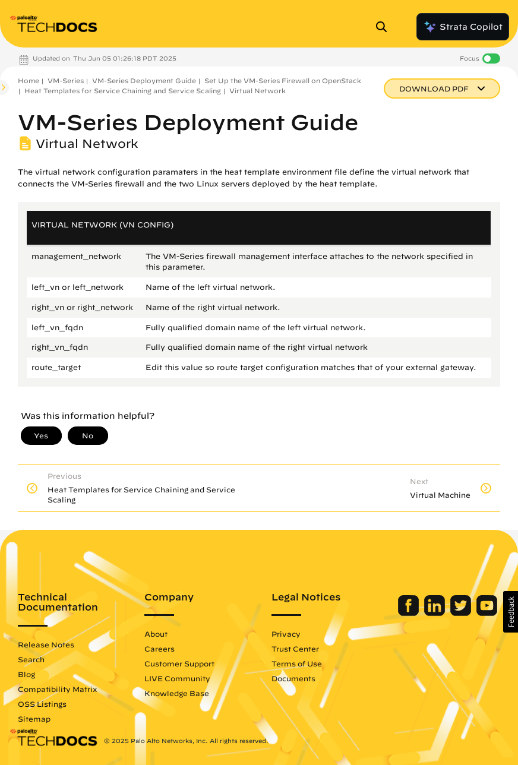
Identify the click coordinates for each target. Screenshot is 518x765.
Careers (159, 648)
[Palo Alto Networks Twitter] (461, 613)
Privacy (286, 634)
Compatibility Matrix (57, 689)
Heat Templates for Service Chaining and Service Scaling (122, 90)
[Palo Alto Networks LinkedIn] (435, 613)
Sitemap (34, 719)
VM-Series (66, 80)
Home (28, 80)
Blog (26, 674)
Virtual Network (257, 90)
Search (31, 659)
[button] (510, 612)
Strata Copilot (463, 27)
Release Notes (46, 644)
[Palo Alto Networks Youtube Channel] (486, 613)
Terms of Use (296, 663)
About (156, 634)
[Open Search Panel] (385, 26)
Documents (293, 678)
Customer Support (179, 663)
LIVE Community (177, 678)
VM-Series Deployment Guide (144, 80)
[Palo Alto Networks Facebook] (409, 613)
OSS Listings (42, 704)
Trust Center (295, 648)
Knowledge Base (176, 693)
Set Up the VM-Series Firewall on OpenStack (282, 80)
